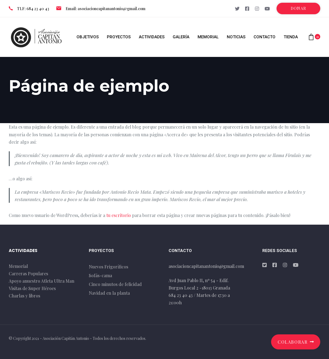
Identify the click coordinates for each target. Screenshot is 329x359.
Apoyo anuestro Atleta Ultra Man (41, 281)
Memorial (18, 266)
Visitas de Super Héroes (32, 288)
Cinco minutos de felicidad (115, 284)
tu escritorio (118, 215)
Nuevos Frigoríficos (108, 267)
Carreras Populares (28, 273)
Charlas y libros (24, 296)
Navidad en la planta (109, 293)
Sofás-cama (100, 275)
